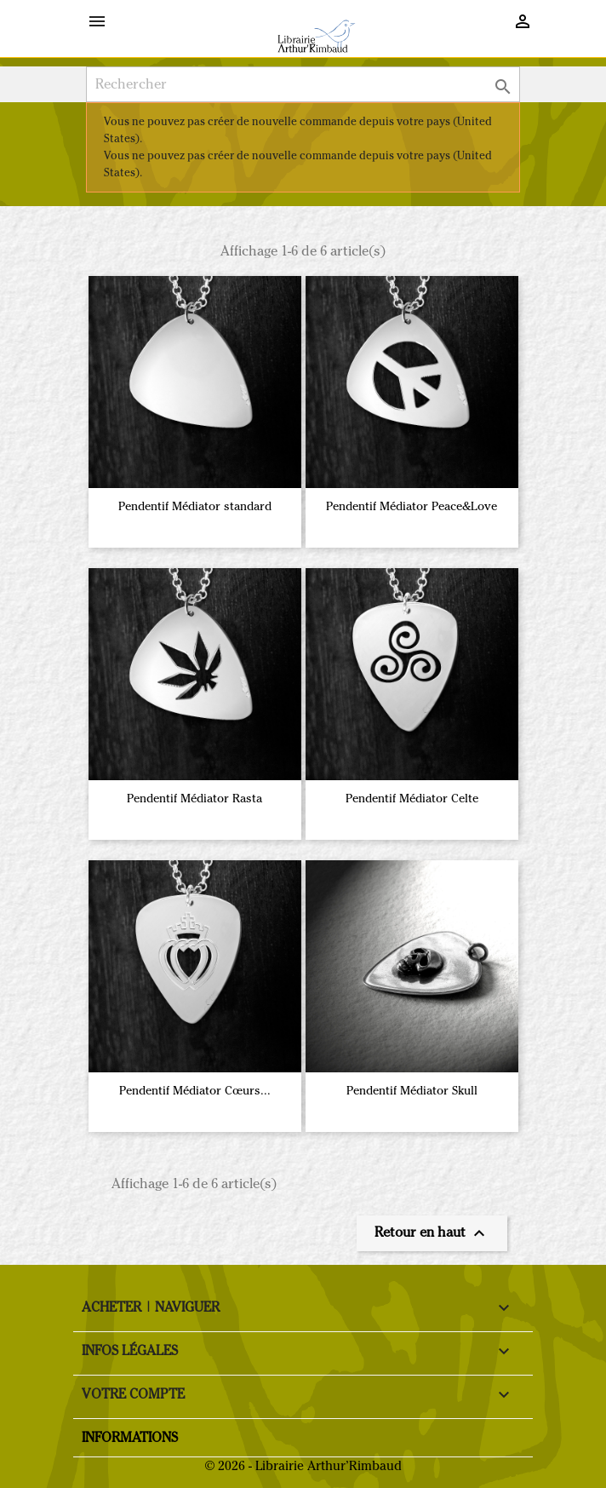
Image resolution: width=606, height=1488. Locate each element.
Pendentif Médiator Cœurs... (195, 1090)
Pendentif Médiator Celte (412, 798)
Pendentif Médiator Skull (411, 1090)
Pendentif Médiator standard (195, 506)
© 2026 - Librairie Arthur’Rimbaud (303, 1466)
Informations (130, 1437)
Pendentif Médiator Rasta (194, 798)
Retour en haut (431, 1233)
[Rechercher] (303, 84)
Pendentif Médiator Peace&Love (411, 506)
